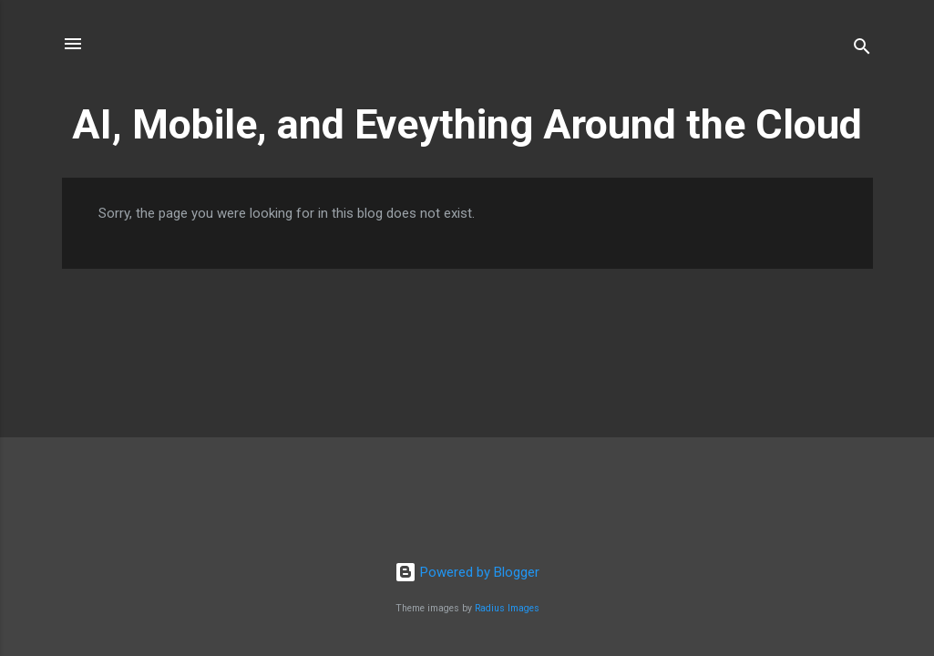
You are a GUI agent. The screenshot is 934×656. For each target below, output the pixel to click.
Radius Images (507, 608)
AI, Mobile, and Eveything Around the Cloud (467, 124)
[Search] (862, 49)
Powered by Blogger (467, 572)
